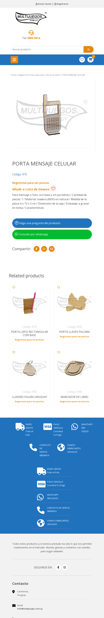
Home (14, 75)
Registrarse (61, 3)
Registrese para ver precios (30, 183)
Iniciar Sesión (44, 3)
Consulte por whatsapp (31, 234)
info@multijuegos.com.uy (30, 608)
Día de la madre (53, 75)
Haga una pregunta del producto (37, 223)
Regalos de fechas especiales (31, 75)
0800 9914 (33, 38)
